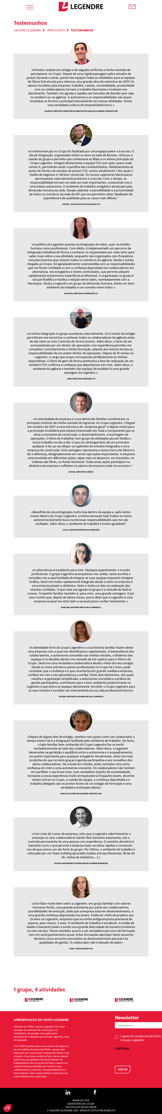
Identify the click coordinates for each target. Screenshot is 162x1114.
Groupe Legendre (27, 30)
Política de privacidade (81, 1107)
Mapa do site (81, 1100)
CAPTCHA (122, 1049)
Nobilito (109, 1110)
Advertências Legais (81, 1103)
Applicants (56, 30)
